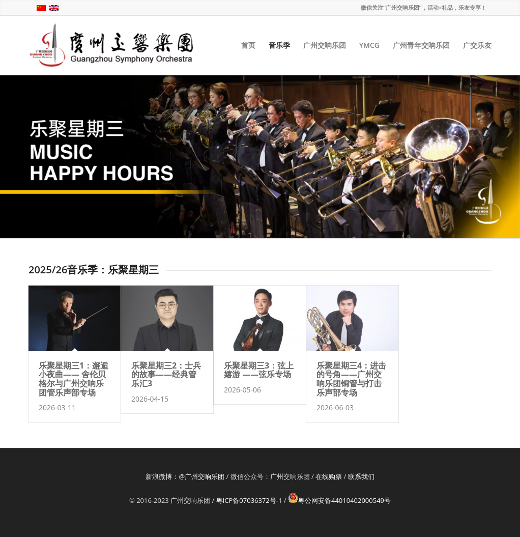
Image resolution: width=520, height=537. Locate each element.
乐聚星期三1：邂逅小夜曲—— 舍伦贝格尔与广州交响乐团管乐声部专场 (73, 379)
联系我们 (361, 476)
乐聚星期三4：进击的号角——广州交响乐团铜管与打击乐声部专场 (351, 379)
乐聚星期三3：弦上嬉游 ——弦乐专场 (259, 370)
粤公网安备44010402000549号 (339, 500)
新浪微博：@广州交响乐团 (185, 476)
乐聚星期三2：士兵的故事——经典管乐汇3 (166, 374)
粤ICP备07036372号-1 (249, 500)
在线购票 (328, 476)
